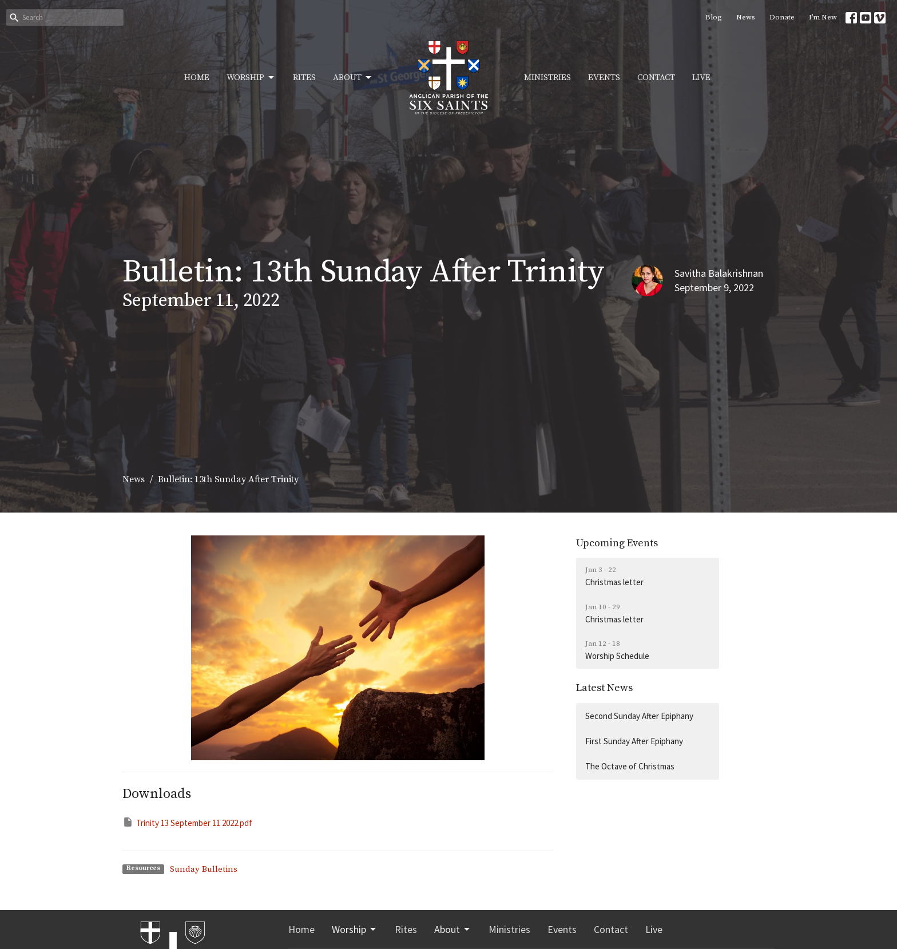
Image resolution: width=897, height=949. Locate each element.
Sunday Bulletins (203, 869)
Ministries (547, 77)
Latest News (604, 687)
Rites (304, 77)
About (353, 78)
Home (196, 77)
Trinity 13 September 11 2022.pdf (187, 822)
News (745, 17)
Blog (713, 17)
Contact (656, 77)
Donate (782, 17)
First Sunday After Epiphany (634, 741)
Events (604, 77)
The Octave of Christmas (629, 766)
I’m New (823, 17)
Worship (251, 78)
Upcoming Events (617, 543)
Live (701, 77)
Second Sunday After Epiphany (639, 715)
